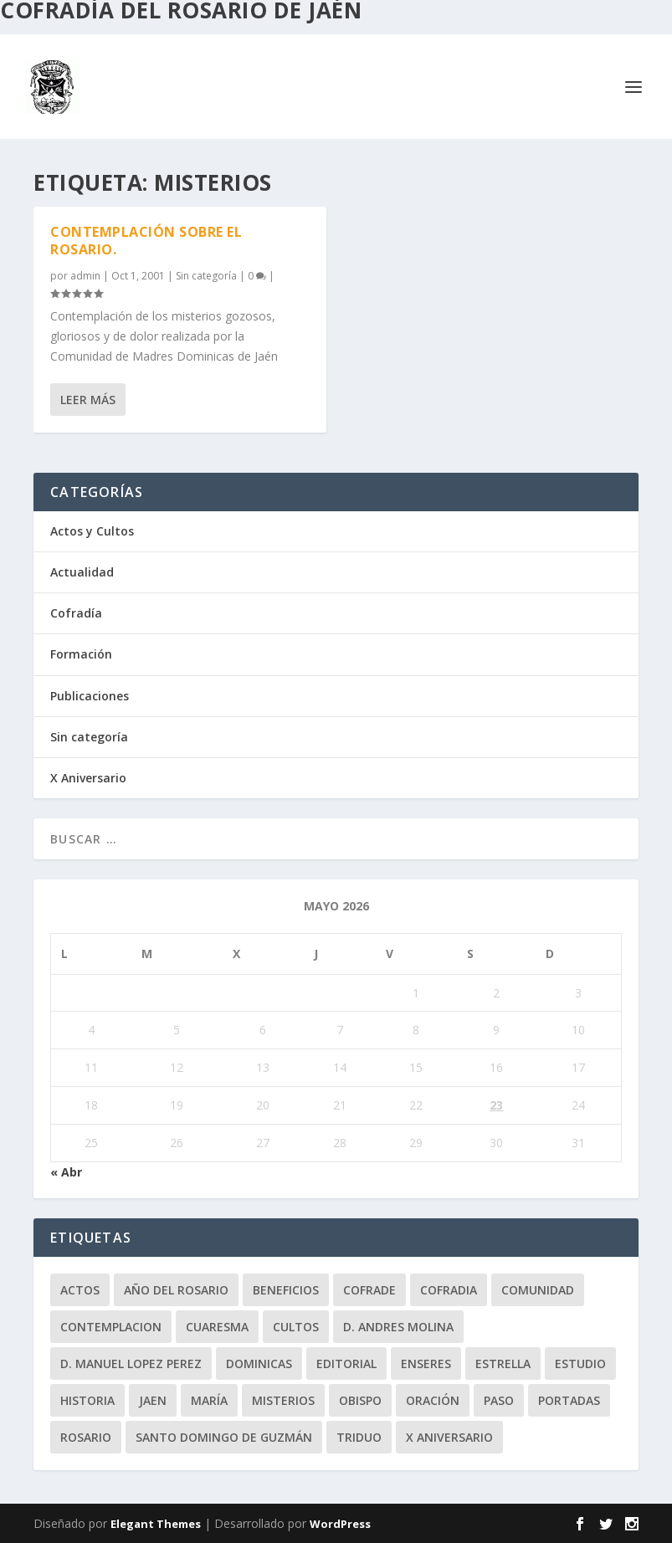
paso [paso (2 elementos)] (499, 1400)
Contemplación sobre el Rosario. (146, 241)
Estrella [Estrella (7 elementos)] (503, 1363)
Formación (81, 654)
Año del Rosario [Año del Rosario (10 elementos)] (176, 1290)
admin (85, 275)
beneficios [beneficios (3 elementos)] (286, 1290)
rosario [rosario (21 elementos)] (85, 1437)
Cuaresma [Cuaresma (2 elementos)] (217, 1327)
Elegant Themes (155, 1523)
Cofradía (76, 613)
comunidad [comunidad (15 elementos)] (537, 1290)
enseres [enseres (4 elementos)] (426, 1363)
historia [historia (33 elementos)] (87, 1400)
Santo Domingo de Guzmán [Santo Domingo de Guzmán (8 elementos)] (224, 1437)
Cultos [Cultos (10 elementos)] (296, 1327)
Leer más (87, 400)
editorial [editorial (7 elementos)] (346, 1363)
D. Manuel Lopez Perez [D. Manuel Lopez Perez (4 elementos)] (131, 1363)
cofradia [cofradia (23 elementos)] (448, 1290)
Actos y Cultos (92, 531)
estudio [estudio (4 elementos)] (580, 1363)
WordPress (340, 1523)
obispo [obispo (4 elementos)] (360, 1400)
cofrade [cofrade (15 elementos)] (369, 1290)
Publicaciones (89, 696)
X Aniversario (88, 778)
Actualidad (82, 572)
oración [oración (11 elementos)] (432, 1400)
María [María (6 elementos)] (209, 1400)
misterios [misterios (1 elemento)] (283, 1400)
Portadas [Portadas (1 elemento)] (569, 1400)
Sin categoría (206, 275)
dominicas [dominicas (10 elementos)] (259, 1363)
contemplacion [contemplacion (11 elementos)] (111, 1327)
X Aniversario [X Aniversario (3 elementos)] (449, 1437)
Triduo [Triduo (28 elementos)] (359, 1437)
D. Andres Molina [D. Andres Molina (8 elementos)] (398, 1327)
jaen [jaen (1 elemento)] (153, 1400)
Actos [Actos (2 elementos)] (80, 1290)
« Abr (66, 1172)
